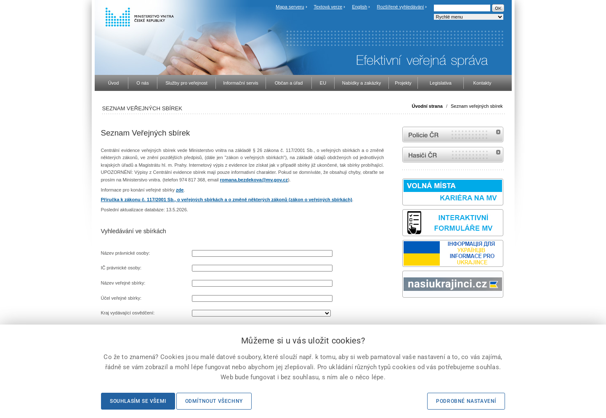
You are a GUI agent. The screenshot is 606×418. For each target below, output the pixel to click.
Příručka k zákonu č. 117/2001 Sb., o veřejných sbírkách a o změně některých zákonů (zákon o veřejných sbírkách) (226, 199)
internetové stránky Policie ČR (452, 134)
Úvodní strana (427, 106)
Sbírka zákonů (403, 313)
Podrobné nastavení (466, 401)
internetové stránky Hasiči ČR (452, 154)
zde (179, 189)
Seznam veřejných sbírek (477, 106)
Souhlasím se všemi (138, 401)
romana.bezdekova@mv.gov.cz (254, 179)
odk (406, 313)
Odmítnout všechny (214, 401)
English (359, 6)
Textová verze (328, 6)
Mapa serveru (290, 6)
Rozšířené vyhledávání (400, 6)
